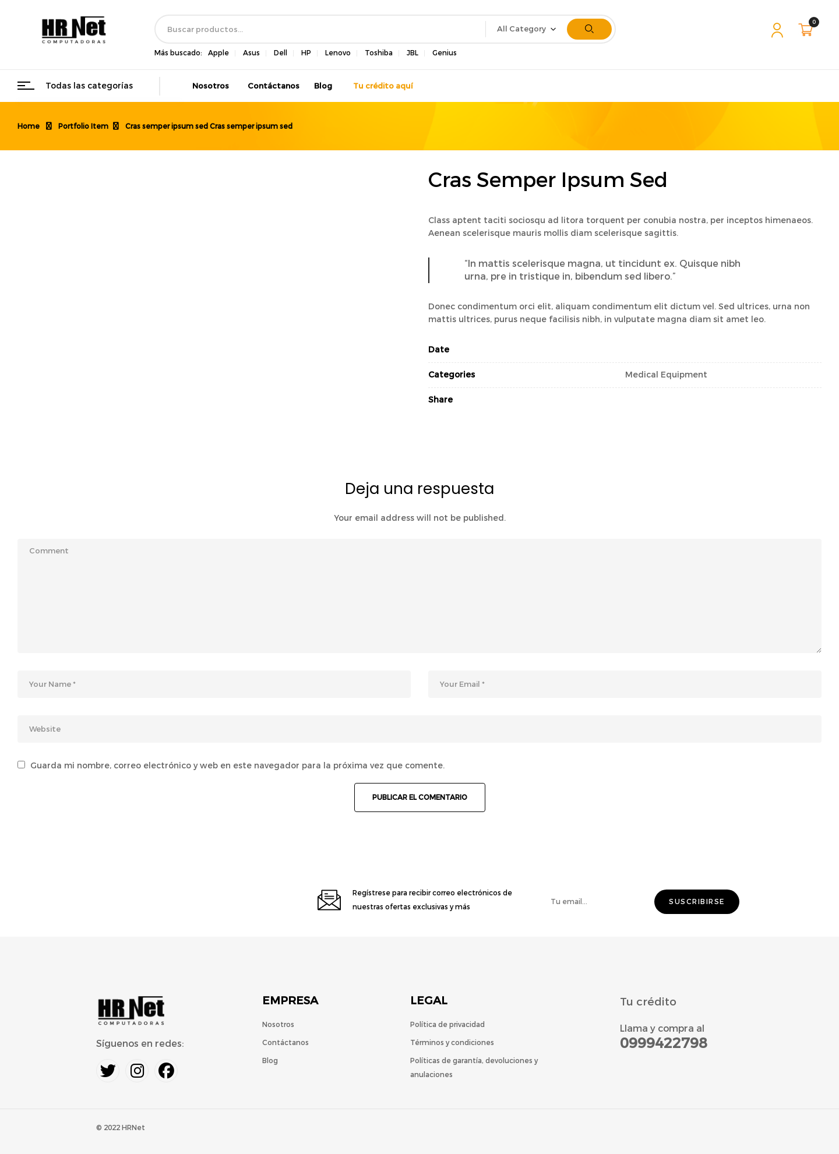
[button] (807, 29)
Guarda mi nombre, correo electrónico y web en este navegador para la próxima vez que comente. (237, 765)
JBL (412, 53)
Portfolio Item (83, 126)
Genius (444, 53)
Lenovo (338, 53)
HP (306, 53)
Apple (218, 53)
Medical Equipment (666, 374)
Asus (251, 53)
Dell (280, 53)
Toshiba (379, 53)
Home (28, 126)
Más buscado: (178, 53)
